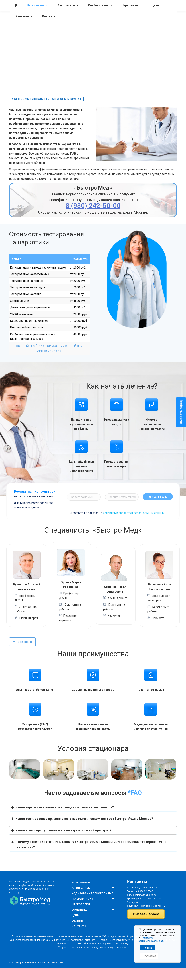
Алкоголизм (68, 24)
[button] (93, 807)
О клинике (24, 35)
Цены (155, 24)
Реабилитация (100, 24)
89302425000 (145, 891)
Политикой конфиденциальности (151, 939)
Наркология (132, 24)
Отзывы (77, 920)
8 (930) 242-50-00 (21, 15)
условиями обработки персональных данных (133, 513)
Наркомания (37, 24)
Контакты (49, 35)
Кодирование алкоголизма (92, 893)
